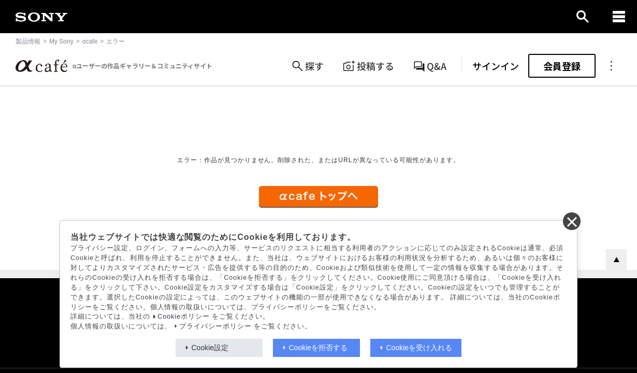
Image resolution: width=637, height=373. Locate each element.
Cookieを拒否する (318, 347)
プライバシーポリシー (215, 326)
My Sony (61, 41)
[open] (582, 16)
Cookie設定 (210, 347)
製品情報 (28, 41)
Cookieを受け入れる (419, 347)
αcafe (90, 41)
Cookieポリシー (183, 316)
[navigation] (619, 16)
